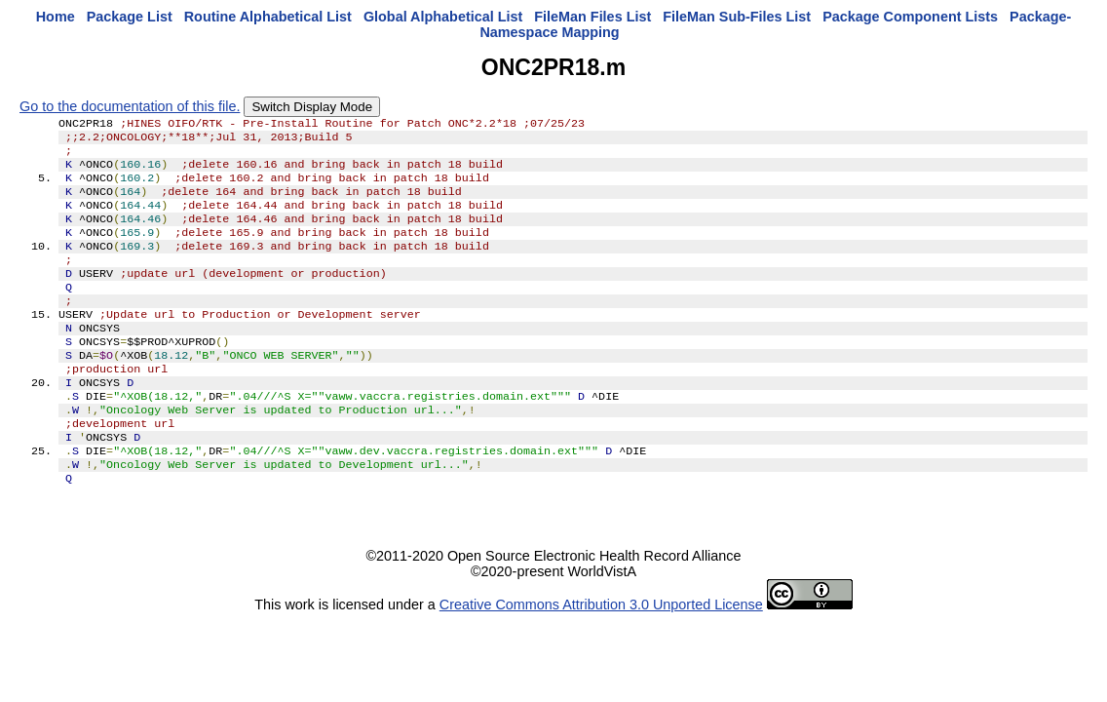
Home (55, 16)
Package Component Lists (910, 16)
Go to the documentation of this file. (129, 106)
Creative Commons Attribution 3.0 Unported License (601, 657)
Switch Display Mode (311, 106)
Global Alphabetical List (442, 16)
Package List (129, 16)
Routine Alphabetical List (268, 16)
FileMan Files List (592, 16)
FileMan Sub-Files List (737, 16)
